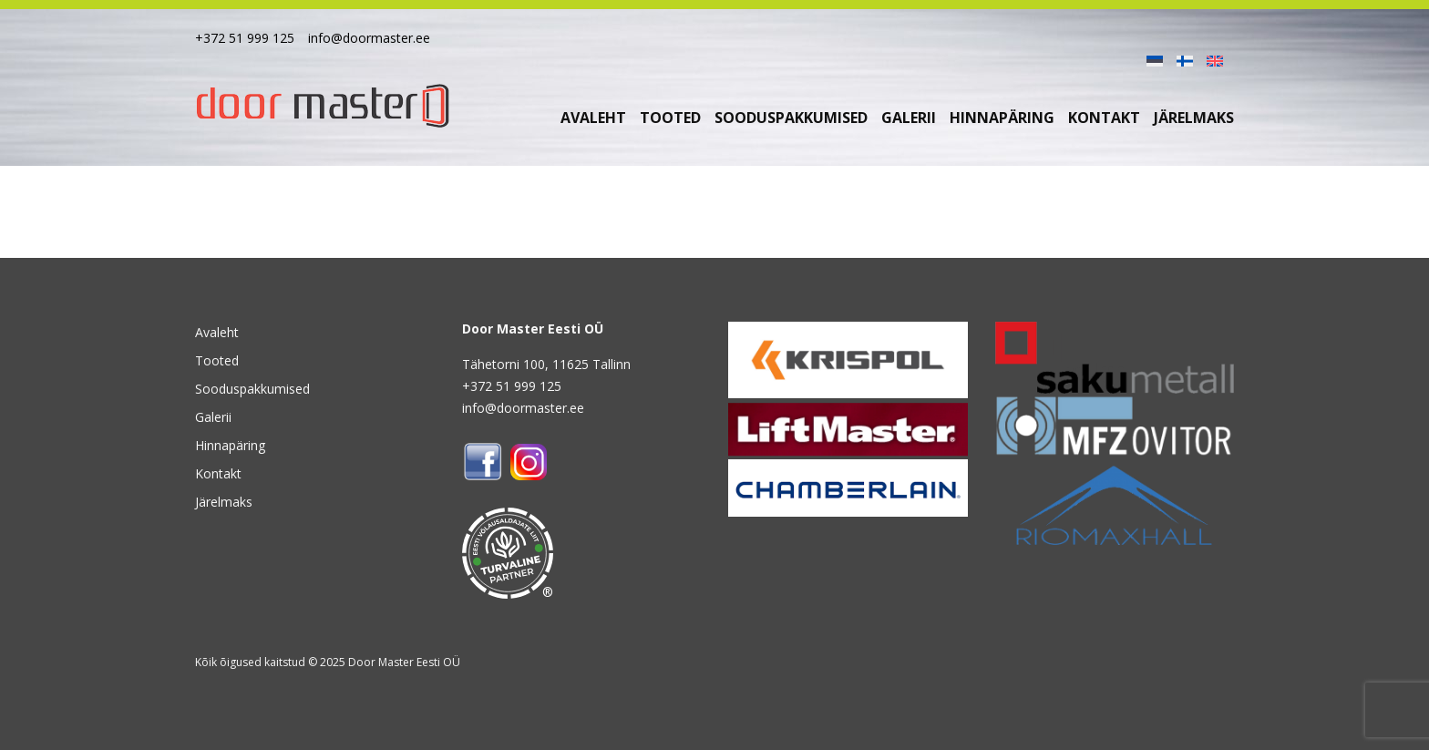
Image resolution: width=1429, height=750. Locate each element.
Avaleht (593, 118)
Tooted (670, 118)
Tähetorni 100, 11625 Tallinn (546, 364)
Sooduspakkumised (791, 118)
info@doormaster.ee (369, 37)
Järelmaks (1194, 118)
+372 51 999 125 (244, 37)
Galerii (908, 118)
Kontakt (1104, 118)
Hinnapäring (1002, 118)
